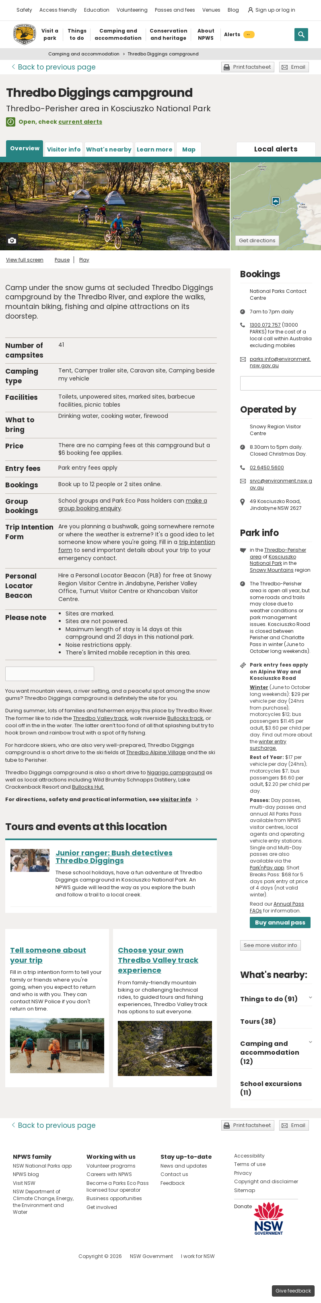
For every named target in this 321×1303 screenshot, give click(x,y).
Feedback (172, 1183)
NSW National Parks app (42, 1165)
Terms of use (249, 1164)
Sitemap (244, 1190)
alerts (276, 149)
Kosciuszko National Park (273, 560)
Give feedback (293, 1290)
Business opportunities (114, 1198)
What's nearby (109, 149)
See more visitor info (270, 945)
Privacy (243, 1173)
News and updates (183, 1165)
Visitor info (64, 149)
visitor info (175, 799)
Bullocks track (185, 718)
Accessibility (249, 1155)
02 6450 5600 (267, 467)
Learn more (155, 149)
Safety (24, 9)
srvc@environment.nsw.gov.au (281, 484)
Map (188, 149)
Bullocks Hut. (88, 787)
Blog (233, 9)
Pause (62, 259)
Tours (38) (258, 1021)
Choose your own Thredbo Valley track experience (158, 960)
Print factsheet (252, 67)
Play (84, 259)
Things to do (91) (269, 999)
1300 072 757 (265, 324)
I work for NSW (198, 1256)
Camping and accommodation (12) (269, 1052)
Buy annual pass (280, 922)
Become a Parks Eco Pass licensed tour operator (117, 1186)
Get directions (257, 240)
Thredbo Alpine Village (156, 752)
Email (298, 67)
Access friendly (58, 9)
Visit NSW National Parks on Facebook (20, 1256)
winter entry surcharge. (268, 745)
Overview (24, 148)
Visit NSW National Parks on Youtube (54, 1256)
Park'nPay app (267, 867)
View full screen (24, 259)
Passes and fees (175, 9)
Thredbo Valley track (100, 718)
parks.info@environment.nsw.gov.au (280, 362)
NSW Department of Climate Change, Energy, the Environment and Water (43, 1201)
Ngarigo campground (176, 772)
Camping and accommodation (83, 54)
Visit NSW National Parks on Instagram (37, 1256)
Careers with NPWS (109, 1174)
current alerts (80, 122)
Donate (243, 1206)
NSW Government (151, 1256)
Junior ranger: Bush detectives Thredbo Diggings (114, 856)
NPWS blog (26, 1174)
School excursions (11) (271, 1088)
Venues (211, 9)
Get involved (101, 1207)
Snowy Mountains (272, 570)
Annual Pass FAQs (277, 907)
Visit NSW (24, 1183)
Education (96, 9)
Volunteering (132, 9)
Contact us (174, 1174)
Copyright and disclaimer (266, 1181)
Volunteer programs (111, 1165)
